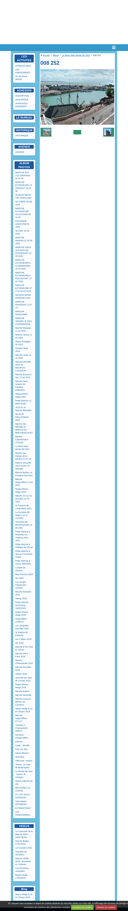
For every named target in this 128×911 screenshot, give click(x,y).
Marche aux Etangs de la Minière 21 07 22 (23, 456)
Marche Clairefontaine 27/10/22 (21, 439)
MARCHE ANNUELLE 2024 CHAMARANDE (23, 321)
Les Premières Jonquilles (22, 869)
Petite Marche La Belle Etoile (23, 402)
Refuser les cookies (106, 907)
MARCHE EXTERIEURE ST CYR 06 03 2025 (23, 288)
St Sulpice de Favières (21, 633)
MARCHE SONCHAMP (21, 313)
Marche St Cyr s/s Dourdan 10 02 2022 (23, 499)
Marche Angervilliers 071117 (21, 718)
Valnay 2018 (21, 674)
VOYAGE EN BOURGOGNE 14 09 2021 (23, 525)
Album (56, 55)
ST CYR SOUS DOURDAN (22, 796)
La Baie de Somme (20, 569)
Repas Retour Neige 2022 (21, 490)
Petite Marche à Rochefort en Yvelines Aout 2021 (22, 536)
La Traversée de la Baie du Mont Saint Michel (24, 834)
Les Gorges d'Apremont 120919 (20, 585)
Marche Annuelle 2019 (23, 593)
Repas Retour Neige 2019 (21, 613)
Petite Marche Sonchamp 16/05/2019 (21, 605)
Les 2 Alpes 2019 (23, 639)
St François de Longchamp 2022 (23, 507)
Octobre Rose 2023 (21, 349)
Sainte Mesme (22, 753)
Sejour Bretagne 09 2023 (23, 343)
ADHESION (24, 90)
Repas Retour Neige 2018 (21, 686)
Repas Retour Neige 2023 (21, 395)
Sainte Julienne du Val (24, 782)
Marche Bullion (22, 691)
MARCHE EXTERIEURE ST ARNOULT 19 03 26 (23, 186)
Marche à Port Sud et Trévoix (24, 648)
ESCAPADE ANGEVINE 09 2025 (22, 224)
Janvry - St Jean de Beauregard (23, 766)
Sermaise (19, 757)
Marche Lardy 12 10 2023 (23, 356)
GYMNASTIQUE (23, 66)
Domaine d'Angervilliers (21, 736)
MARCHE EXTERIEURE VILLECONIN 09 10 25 (23, 212)
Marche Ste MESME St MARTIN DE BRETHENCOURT (24, 428)
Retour (77, 132)
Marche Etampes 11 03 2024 (23, 329)
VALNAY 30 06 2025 (22, 232)
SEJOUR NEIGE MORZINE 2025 (23, 296)
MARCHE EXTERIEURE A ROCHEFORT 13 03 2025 (23, 277)
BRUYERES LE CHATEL (22, 789)
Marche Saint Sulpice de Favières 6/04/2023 (21, 385)
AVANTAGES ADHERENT (21, 105)
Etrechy (18, 741)
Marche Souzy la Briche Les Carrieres (23, 702)
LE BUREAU (24, 117)
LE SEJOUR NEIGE (21, 78)
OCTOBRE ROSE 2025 (23, 203)
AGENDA (19, 152)
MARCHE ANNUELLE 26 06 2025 (23, 240)
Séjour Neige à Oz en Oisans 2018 (24, 710)
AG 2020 (19, 578)
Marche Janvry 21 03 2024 (23, 336)
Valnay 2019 (21, 598)
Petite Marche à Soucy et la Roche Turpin (23, 554)
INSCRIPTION (22, 96)
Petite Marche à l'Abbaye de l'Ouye (24, 545)
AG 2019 (19, 643)
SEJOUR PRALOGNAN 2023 (21, 417)
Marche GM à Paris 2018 (21, 655)
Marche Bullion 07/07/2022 (22, 842)
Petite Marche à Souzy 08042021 (23, 562)
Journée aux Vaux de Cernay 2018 (23, 679)
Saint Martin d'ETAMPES (21, 802)
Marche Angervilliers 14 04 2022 (24, 482)
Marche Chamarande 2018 (24, 661)
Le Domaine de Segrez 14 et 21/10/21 (22, 515)
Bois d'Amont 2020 (24, 574)
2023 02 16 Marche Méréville (23, 409)
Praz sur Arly (21, 749)
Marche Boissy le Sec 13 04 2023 (23, 376)
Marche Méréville (23, 695)
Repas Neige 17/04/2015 (21, 876)
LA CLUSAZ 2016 (23, 848)
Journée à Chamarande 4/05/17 (21, 728)
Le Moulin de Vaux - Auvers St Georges (24, 774)
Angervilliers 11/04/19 (21, 620)
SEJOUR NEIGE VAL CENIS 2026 (23, 196)
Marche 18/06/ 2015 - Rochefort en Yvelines (23, 861)
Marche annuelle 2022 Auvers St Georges (23, 466)
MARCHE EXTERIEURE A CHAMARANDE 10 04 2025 (23, 264)
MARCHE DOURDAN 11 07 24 (23, 305)
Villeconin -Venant (23, 761)
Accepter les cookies (82, 907)
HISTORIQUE (24, 130)
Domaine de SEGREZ (21, 853)
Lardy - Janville (22, 745)
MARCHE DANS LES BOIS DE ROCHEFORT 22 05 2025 (23, 251)
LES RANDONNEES (22, 71)
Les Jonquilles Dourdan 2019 (22, 627)
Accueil (46, 55)
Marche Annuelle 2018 (23, 668)
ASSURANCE (21, 99)
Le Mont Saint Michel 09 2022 (22, 447)
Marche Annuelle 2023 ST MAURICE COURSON (23, 366)
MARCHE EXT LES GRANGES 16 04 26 (22, 175)
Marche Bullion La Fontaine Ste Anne (24, 474)
